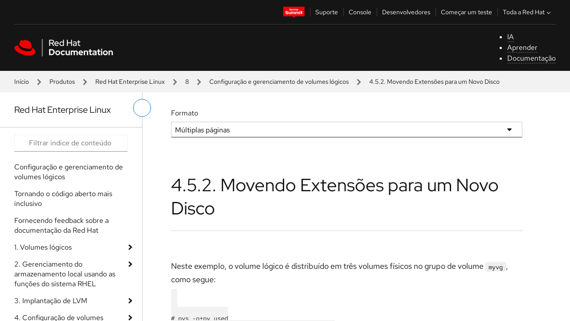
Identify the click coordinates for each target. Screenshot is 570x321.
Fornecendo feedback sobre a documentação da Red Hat (61, 225)
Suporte (326, 12)
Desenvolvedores (406, 12)
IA (510, 36)
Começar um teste (466, 12)
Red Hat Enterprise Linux (130, 82)
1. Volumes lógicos (43, 247)
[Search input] (71, 143)
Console (360, 12)
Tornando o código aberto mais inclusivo (63, 198)
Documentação (531, 58)
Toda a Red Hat (528, 12)
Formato (184, 113)
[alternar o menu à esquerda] (142, 108)
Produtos (62, 82)
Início (21, 82)
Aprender (522, 47)
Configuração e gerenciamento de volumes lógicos (279, 82)
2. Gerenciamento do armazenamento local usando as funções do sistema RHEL (64, 273)
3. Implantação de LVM (50, 300)
